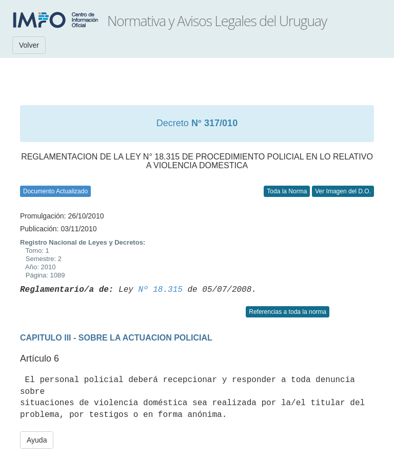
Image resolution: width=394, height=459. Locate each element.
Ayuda (37, 440)
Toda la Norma (287, 191)
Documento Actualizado (55, 191)
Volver (29, 45)
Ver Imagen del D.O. (343, 191)
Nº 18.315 (160, 289)
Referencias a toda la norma (287, 311)
